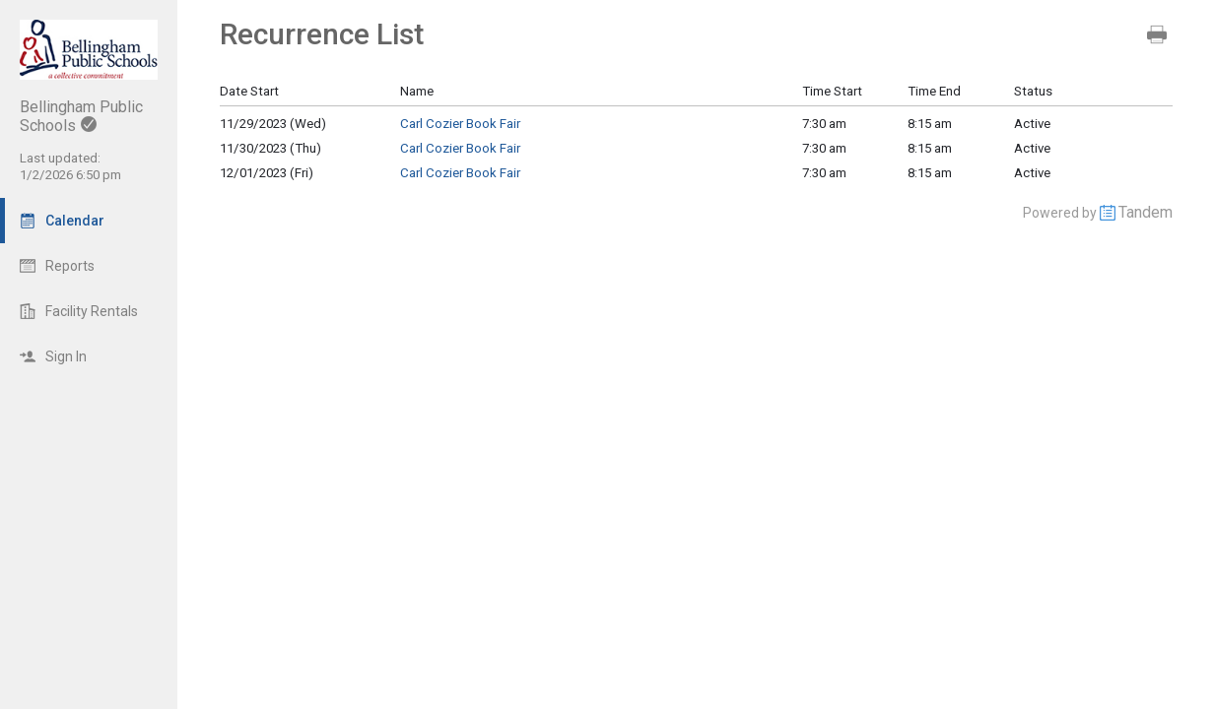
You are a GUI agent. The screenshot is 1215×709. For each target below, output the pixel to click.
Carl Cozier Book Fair (460, 123)
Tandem (1145, 212)
